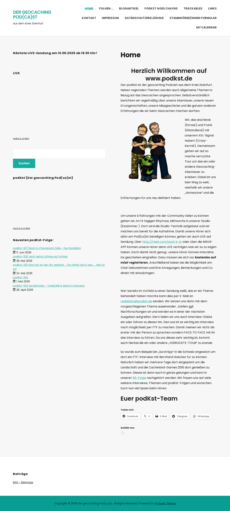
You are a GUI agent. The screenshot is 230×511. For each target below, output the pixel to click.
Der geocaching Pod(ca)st (32, 14)
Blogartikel (129, 8)
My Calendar (206, 27)
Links (212, 8)
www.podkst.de (168, 78)
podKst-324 (20, 277)
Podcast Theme (165, 503)
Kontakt (89, 18)
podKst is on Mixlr (21, 138)
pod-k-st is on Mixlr (21, 228)
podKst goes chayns (161, 8)
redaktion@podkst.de (136, 301)
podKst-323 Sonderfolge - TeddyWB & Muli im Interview (49, 286)
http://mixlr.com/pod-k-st (162, 242)
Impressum (110, 18)
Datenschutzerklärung (144, 18)
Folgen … (106, 8)
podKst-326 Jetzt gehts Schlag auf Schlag (40, 256)
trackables (193, 8)
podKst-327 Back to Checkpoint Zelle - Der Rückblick (47, 248)
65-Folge (139, 378)
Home (89, 8)
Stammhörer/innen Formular (193, 18)
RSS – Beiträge (23, 482)
